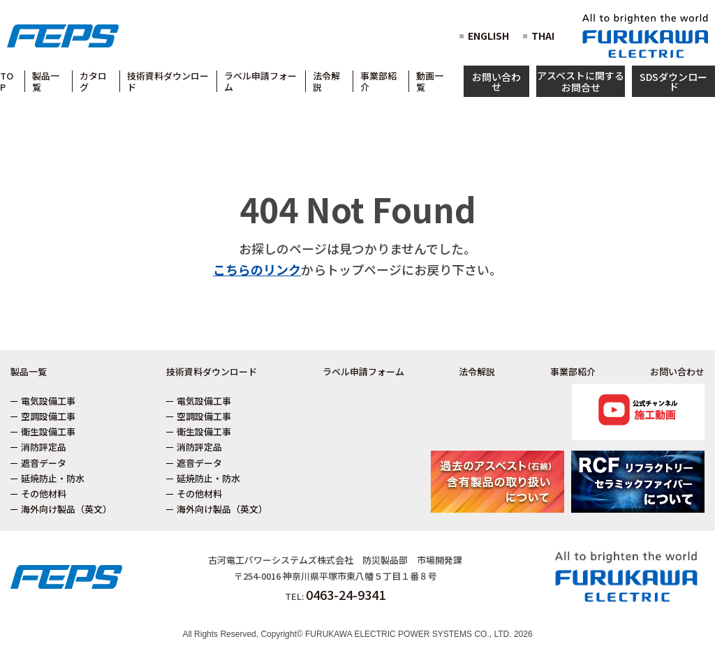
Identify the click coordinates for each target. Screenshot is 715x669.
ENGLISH (488, 36)
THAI (542, 36)
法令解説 (477, 371)
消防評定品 (43, 446)
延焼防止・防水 (52, 478)
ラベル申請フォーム (363, 371)
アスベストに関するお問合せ (580, 81)
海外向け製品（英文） (66, 509)
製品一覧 (28, 371)
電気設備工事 (48, 400)
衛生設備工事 (48, 431)
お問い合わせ (496, 81)
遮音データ (43, 462)
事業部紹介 (573, 371)
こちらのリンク (257, 269)
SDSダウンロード (673, 81)
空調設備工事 (48, 416)
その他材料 (43, 493)
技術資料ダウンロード (211, 371)
